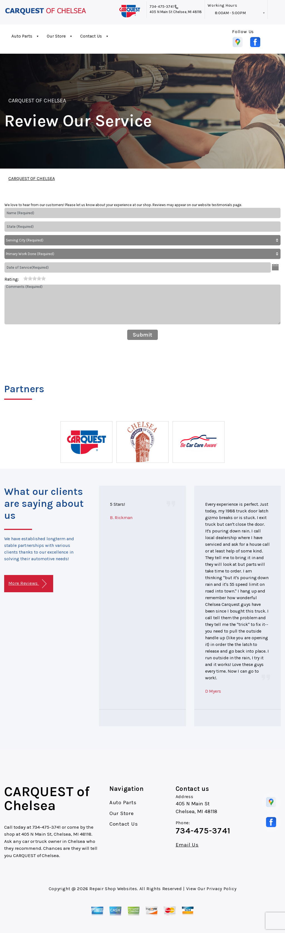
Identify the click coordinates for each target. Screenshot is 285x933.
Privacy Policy (221, 888)
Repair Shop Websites (113, 888)
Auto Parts (21, 36)
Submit (142, 335)
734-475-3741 (161, 6)
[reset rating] (21, 278)
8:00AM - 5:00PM (230, 13)
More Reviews (27, 583)
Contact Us (91, 36)
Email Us (187, 845)
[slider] (34, 278)
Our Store (56, 36)
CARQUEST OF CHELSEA (37, 100)
